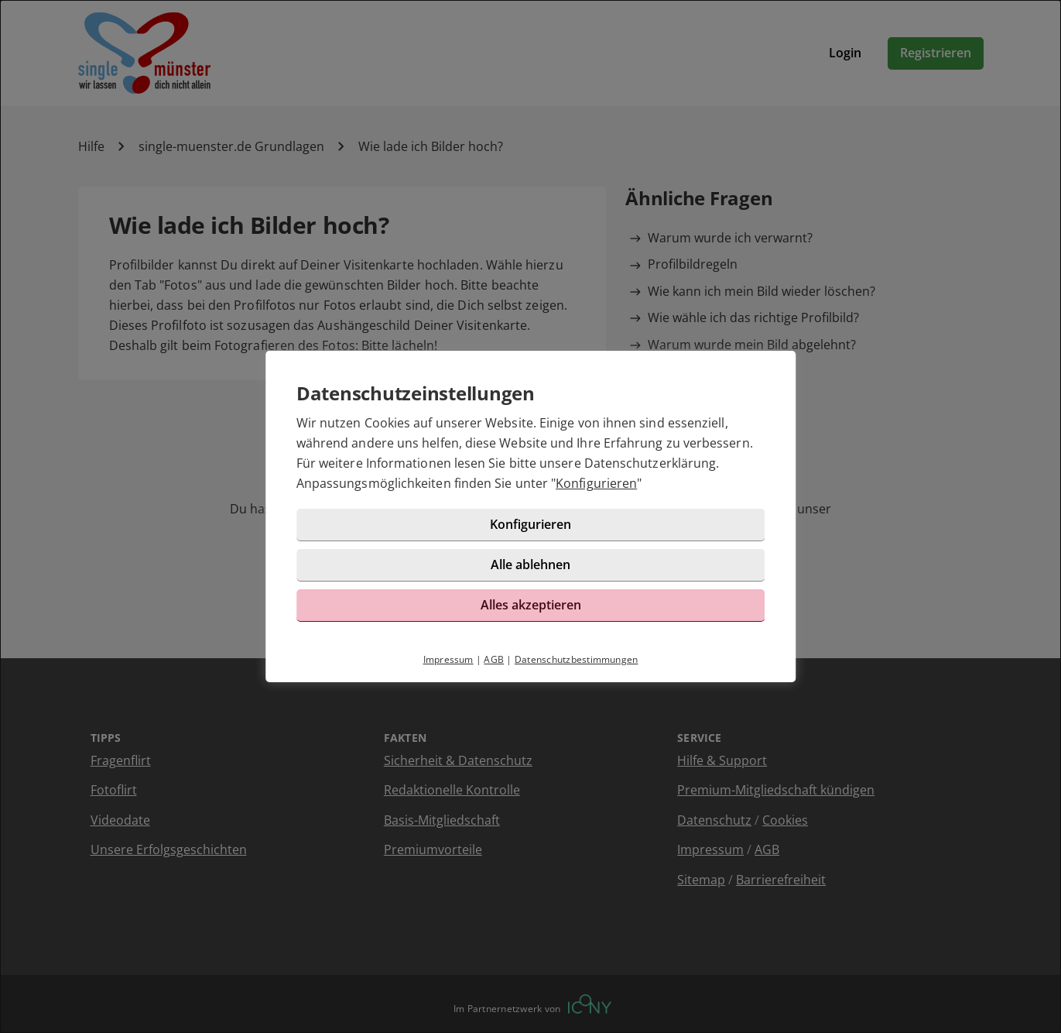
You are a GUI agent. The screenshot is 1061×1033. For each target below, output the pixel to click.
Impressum (448, 659)
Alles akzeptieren (531, 604)
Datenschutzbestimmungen (576, 659)
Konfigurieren (596, 483)
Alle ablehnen (530, 564)
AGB (494, 659)
